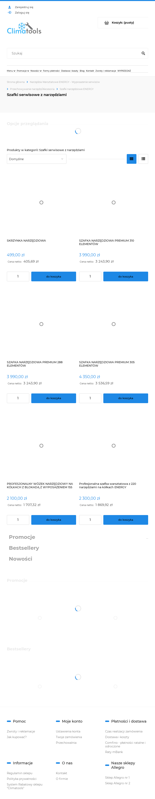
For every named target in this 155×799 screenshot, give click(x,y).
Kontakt (61, 773)
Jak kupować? (17, 737)
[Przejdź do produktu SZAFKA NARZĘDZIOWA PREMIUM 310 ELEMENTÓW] (113, 202)
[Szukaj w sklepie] (74, 53)
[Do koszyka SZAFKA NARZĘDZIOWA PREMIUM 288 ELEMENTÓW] (53, 398)
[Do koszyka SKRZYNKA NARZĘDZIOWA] (53, 276)
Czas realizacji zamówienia (123, 731)
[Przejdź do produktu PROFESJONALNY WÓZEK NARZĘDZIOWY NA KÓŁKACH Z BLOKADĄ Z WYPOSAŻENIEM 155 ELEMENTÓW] (41, 445)
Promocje (22, 537)
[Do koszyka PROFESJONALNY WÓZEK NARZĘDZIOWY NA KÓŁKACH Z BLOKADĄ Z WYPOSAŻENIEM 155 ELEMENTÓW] (53, 520)
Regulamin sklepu (19, 773)
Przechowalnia (66, 743)
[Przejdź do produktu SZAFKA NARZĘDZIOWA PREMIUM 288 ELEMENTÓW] (41, 324)
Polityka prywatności (22, 779)
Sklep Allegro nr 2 (117, 783)
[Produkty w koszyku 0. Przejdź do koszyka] (123, 22)
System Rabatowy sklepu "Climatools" (24, 786)
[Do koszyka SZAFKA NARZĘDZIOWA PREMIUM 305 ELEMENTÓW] (125, 398)
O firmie (62, 779)
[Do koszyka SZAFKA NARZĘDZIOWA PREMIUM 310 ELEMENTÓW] (125, 276)
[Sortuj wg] (36, 159)
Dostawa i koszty (117, 737)
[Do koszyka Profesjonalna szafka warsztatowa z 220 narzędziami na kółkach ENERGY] (125, 520)
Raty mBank (114, 752)
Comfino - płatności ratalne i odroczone (125, 744)
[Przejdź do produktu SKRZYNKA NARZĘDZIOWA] (41, 202)
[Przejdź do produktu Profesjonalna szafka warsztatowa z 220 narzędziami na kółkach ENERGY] (113, 445)
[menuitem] (11, 71)
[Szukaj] (143, 53)
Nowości (20, 559)
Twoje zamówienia (69, 737)
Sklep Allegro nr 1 (117, 777)
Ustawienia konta (68, 731)
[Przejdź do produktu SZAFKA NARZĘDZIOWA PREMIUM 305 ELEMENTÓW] (113, 324)
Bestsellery (24, 548)
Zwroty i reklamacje (21, 731)
